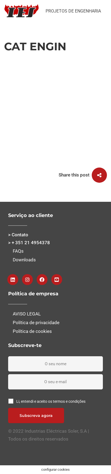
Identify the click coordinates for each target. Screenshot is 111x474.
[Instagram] (27, 279)
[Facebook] (42, 279)
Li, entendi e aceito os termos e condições (50, 401)
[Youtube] (56, 279)
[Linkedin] (12, 279)
